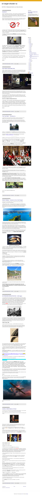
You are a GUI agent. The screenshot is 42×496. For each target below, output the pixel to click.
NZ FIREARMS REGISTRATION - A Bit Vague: (12, 296)
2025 (29, 39)
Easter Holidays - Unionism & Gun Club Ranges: (12, 200)
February (30, 60)
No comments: (12, 111)
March (30, 59)
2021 (29, 62)
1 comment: (12, 63)
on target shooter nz (9, 4)
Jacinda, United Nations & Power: (9, 408)
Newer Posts (3, 486)
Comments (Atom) (7, 487)
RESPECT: (4, 12)
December (30, 43)
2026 (29, 38)
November (30, 44)
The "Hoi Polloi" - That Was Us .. (9, 116)
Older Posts (24, 486)
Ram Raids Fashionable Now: (8, 68)
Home (14, 486)
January (30, 61)
